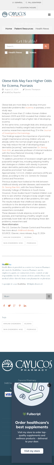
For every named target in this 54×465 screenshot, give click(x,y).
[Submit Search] (46, 46)
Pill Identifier (33, 2)
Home (8, 28)
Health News (13, 52)
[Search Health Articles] (24, 46)
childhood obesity (25, 230)
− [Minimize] (49, 385)
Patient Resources (23, 28)
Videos (31, 52)
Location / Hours (27, 8)
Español (17, 2)
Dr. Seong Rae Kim (11, 187)
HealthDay (22, 284)
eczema (29, 107)
